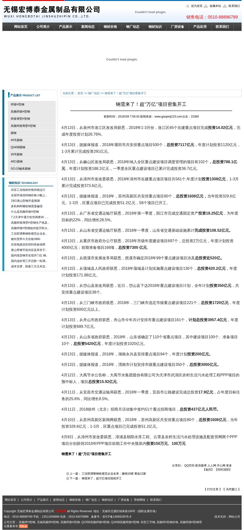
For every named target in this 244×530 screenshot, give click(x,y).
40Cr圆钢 (17, 161)
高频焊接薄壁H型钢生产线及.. (30, 222)
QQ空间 (189, 465)
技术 (217, 516)
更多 (229, 465)
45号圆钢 (16, 140)
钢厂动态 (132, 27)
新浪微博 (201, 465)
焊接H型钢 (17, 104)
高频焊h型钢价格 (167, 522)
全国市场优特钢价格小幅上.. (29, 195)
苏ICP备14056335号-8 (116, 516)
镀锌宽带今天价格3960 (25, 239)
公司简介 (43, 27)
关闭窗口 (232, 489)
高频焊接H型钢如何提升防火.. (30, 228)
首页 (80, 93)
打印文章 (213, 489)
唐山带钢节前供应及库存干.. (29, 250)
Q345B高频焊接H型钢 (125, 522)
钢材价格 (110, 27)
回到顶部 (223, 469)
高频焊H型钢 (27, 522)
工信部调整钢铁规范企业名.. (29, 233)
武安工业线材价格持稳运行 (28, 189)
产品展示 (65, 27)
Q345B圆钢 (18, 147)
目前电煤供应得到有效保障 (28, 244)
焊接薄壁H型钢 (20, 118)
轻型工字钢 (148, 522)
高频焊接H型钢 (20, 111)
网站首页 (20, 27)
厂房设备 (177, 27)
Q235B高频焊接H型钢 (95, 522)
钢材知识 (155, 27)
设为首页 (197, 6)
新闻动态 (88, 27)
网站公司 (234, 516)
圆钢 (13, 133)
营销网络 (139, 499)
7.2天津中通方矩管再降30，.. (29, 217)
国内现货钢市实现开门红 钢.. (29, 255)
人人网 (212, 465)
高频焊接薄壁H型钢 (23, 126)
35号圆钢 (16, 154)
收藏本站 (215, 6)
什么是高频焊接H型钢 (25, 211)
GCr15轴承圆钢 (20, 168)
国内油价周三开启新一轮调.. (29, 261)
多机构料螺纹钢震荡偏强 (26, 206)
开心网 (221, 465)
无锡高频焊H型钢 (48, 522)
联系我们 (234, 6)
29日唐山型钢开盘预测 (25, 200)
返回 (208, 469)
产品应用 (200, 27)
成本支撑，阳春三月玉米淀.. (29, 266)
